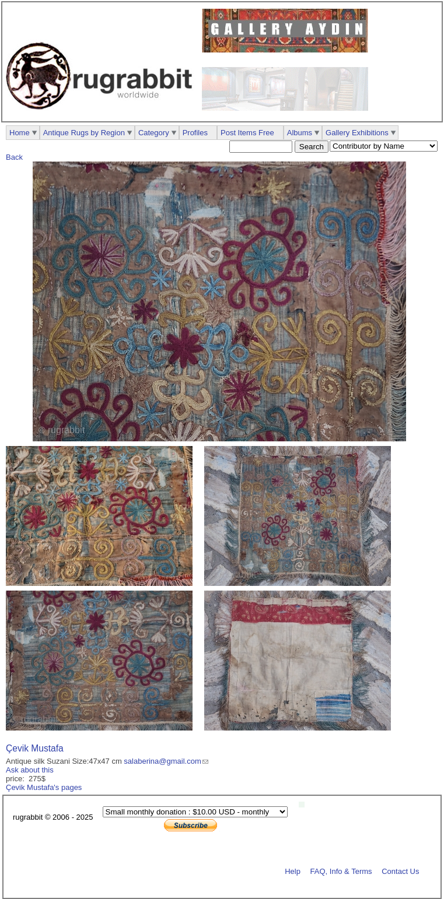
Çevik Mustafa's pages (44, 787)
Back (14, 157)
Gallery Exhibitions (357, 132)
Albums (299, 132)
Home (19, 132)
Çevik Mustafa (35, 748)
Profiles (195, 132)
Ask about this (30, 769)
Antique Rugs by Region (84, 132)
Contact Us (400, 870)
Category (153, 132)
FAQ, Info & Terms (341, 870)
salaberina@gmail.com (162, 761)
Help (292, 870)
